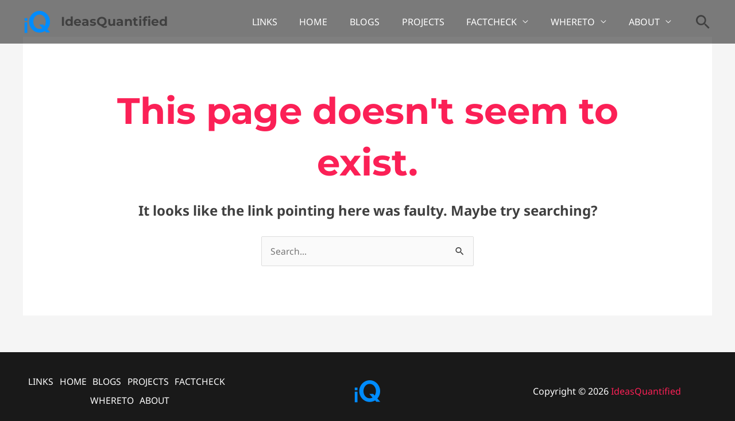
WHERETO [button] (578, 21)
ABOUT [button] (646, 21)
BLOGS (382, 21)
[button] (703, 22)
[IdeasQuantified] (37, 20)
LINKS (289, 21)
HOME (334, 21)
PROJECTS (436, 21)
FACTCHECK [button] (501, 21)
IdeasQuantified (114, 21)
